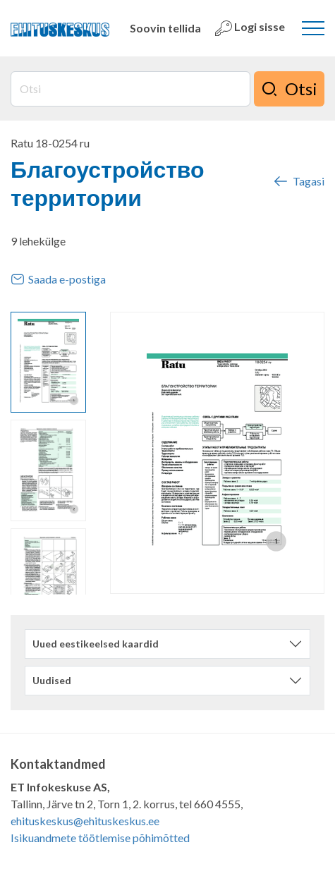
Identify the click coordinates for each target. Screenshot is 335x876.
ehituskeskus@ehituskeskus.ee (85, 820)
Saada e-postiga (58, 279)
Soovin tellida (165, 28)
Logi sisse (250, 28)
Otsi (289, 89)
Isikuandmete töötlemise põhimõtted (100, 837)
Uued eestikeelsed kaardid (95, 644)
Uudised (51, 680)
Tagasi (298, 181)
